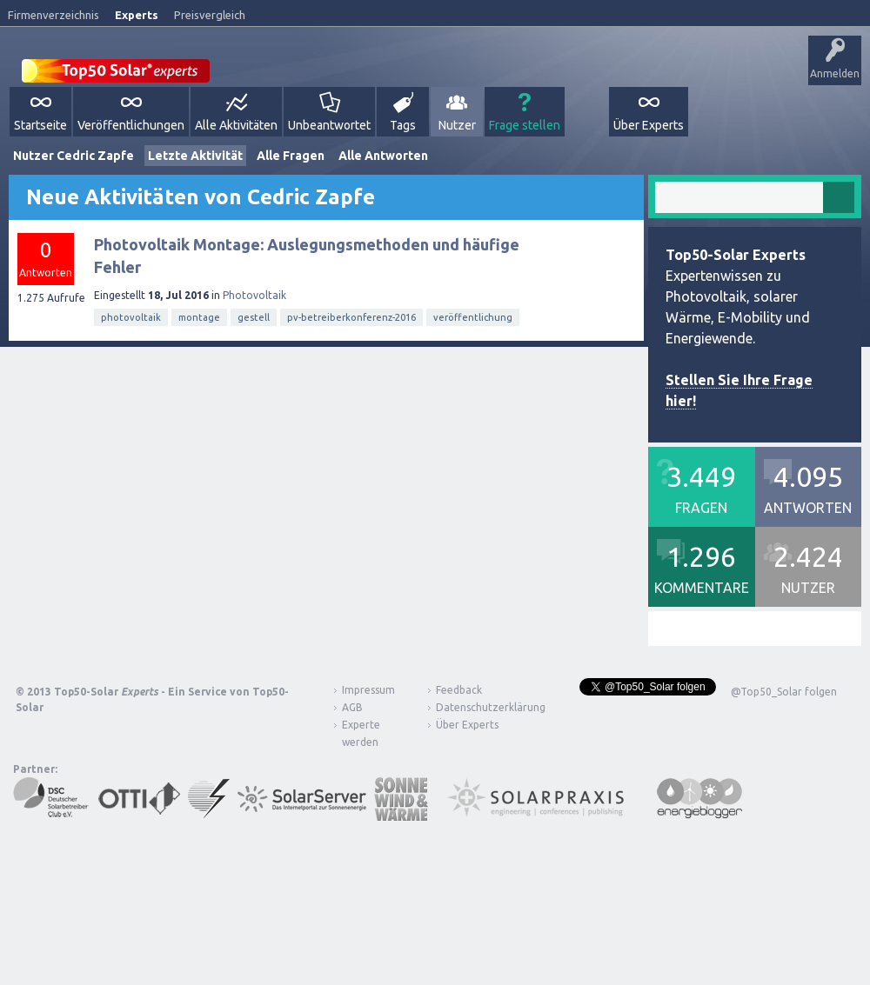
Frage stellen (524, 125)
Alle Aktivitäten (236, 125)
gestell (254, 317)
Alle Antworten (383, 156)
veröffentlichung (472, 317)
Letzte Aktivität (195, 156)
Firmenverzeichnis (53, 15)
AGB (352, 707)
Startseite (40, 125)
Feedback (459, 689)
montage (199, 317)
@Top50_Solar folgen (784, 691)
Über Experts (648, 125)
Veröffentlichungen (130, 125)
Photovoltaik (254, 295)
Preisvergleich (209, 15)
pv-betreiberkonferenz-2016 (351, 317)
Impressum (368, 689)
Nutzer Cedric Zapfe (73, 156)
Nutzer (457, 125)
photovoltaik (131, 317)
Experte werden (361, 733)
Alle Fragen (291, 156)
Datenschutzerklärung (477, 707)
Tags (403, 125)
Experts (136, 15)
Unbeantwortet (329, 125)
